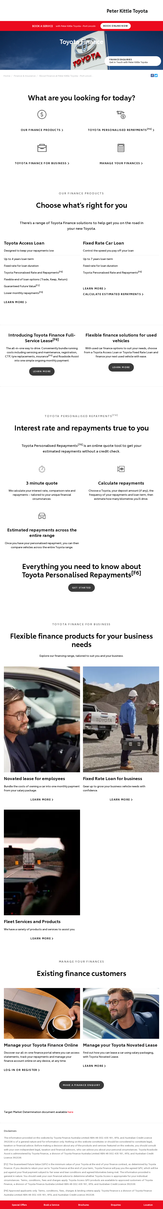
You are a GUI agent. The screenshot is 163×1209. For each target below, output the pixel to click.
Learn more (41, 799)
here (70, 1112)
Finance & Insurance (25, 75)
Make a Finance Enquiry (81, 1084)
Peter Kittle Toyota (127, 10)
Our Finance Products (41, 130)
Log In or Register (20, 1070)
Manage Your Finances (120, 163)
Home (6, 75)
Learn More (14, 302)
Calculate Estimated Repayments (112, 294)
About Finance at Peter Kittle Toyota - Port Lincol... (66, 75)
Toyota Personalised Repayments (120, 130)
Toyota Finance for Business (41, 163)
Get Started (81, 587)
